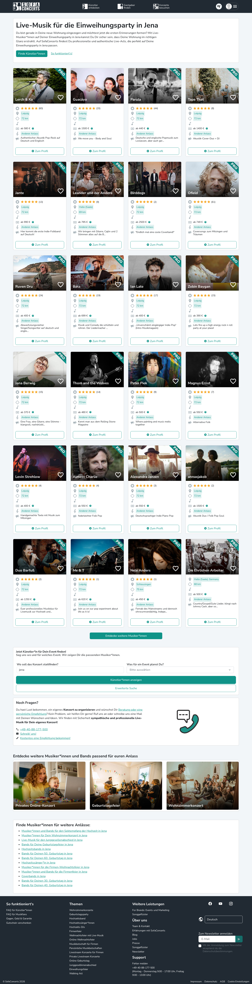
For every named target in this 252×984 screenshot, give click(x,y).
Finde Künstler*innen (31, 54)
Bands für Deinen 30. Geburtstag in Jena (47, 881)
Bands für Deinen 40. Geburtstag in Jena (47, 885)
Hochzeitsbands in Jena (36, 849)
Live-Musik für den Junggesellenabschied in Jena (52, 840)
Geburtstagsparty (78, 914)
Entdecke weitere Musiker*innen (126, 636)
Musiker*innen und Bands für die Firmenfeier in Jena (54, 872)
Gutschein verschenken (18, 923)
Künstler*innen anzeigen (126, 680)
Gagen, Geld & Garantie (19, 918)
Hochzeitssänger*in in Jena (38, 863)
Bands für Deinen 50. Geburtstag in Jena (47, 854)
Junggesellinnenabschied (82, 965)
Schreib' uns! (28, 734)
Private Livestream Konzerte (84, 956)
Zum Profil (41, 151)
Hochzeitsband (77, 918)
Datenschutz (210, 981)
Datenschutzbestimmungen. (218, 951)
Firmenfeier (75, 931)
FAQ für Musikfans (16, 914)
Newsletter (138, 951)
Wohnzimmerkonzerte (81, 910)
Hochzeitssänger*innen (81, 923)
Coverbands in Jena (33, 876)
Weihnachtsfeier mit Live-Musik (86, 935)
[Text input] (216, 939)
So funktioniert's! (61, 53)
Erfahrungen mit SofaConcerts (148, 930)
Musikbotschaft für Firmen (83, 944)
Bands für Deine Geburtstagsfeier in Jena (47, 844)
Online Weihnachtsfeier (82, 939)
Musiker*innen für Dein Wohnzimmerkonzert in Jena (54, 835)
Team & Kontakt (141, 926)
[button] (232, 6)
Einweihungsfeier (78, 969)
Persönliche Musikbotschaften (85, 948)
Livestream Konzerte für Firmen (86, 952)
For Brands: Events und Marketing (150, 910)
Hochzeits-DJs (77, 927)
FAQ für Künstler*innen (19, 910)
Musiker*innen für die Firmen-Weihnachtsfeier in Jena (55, 867)
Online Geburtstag (79, 960)
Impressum (196, 981)
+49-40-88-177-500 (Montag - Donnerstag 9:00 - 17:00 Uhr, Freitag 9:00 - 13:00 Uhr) (158, 971)
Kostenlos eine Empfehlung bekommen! (45, 738)
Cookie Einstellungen (238, 981)
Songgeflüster (140, 914)
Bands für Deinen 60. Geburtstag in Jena (47, 858)
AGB (222, 981)
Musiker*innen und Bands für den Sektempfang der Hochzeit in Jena (64, 831)
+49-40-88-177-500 (34, 729)
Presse (136, 943)
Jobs (134, 939)
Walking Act (76, 973)
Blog (134, 934)
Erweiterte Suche (126, 688)
